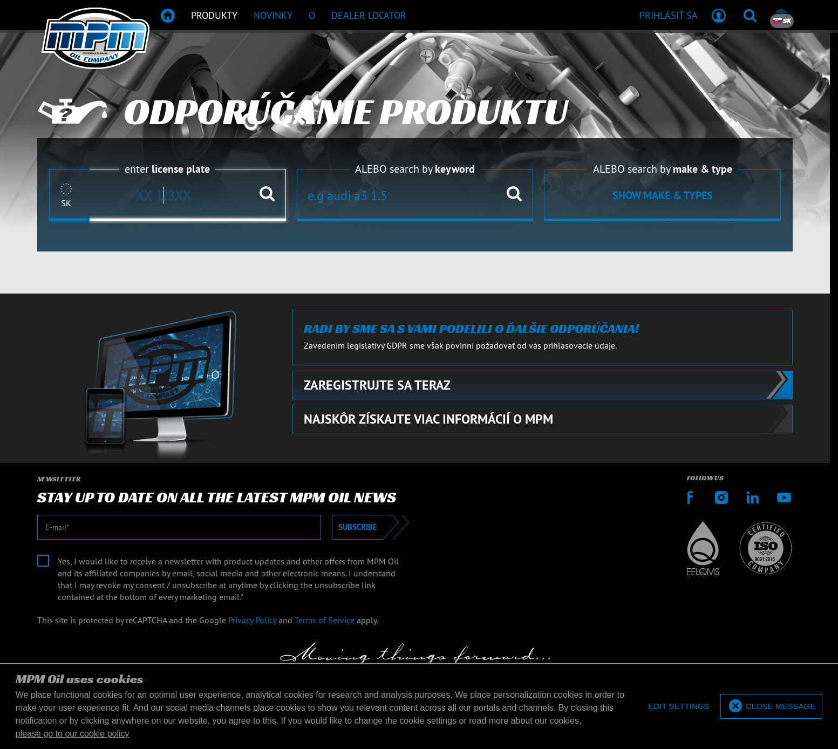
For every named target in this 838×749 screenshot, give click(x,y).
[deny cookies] (678, 706)
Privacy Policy (252, 620)
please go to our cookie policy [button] (73, 733)
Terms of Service (325, 620)
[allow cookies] (771, 706)
